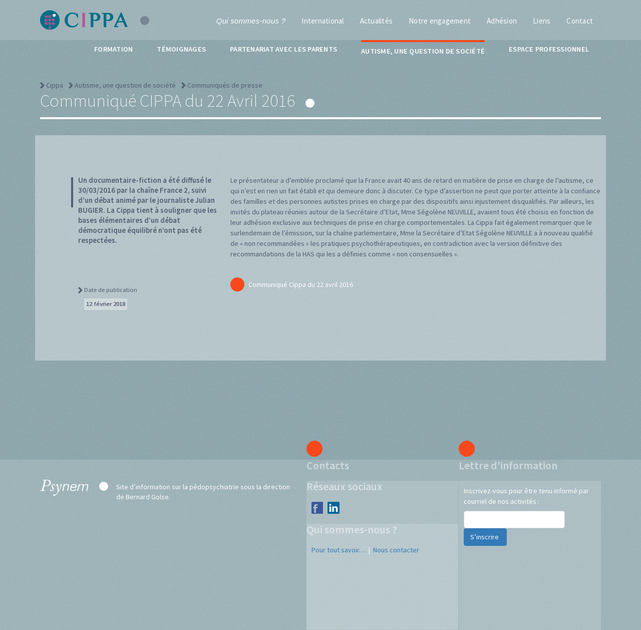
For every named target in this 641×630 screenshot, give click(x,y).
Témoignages (181, 49)
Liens (541, 21)
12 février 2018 (105, 303)
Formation (113, 49)
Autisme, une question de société (423, 51)
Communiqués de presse (224, 85)
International (322, 21)
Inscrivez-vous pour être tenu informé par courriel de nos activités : (526, 496)
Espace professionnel (549, 49)
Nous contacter (396, 549)
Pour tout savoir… (338, 549)
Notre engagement (440, 21)
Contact (579, 21)
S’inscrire (485, 536)
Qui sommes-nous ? (250, 21)
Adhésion (502, 21)
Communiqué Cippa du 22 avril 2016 (291, 284)
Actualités (376, 21)
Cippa (54, 85)
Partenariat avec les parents (283, 49)
